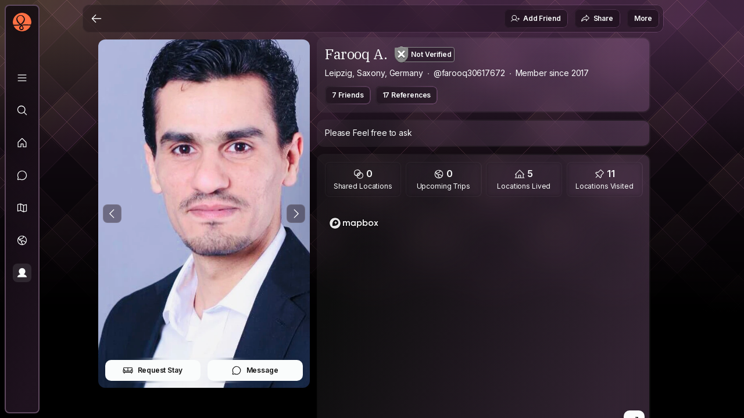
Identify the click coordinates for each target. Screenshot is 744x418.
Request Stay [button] (153, 370)
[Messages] (22, 175)
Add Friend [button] (535, 18)
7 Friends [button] (348, 95)
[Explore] (22, 110)
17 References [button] (406, 95)
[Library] (22, 78)
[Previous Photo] (112, 213)
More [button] (643, 18)
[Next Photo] (296, 213)
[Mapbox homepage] (354, 223)
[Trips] (22, 240)
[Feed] (22, 143)
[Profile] (22, 273)
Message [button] (254, 370)
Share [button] (597, 18)
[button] (22, 208)
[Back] (96, 18)
